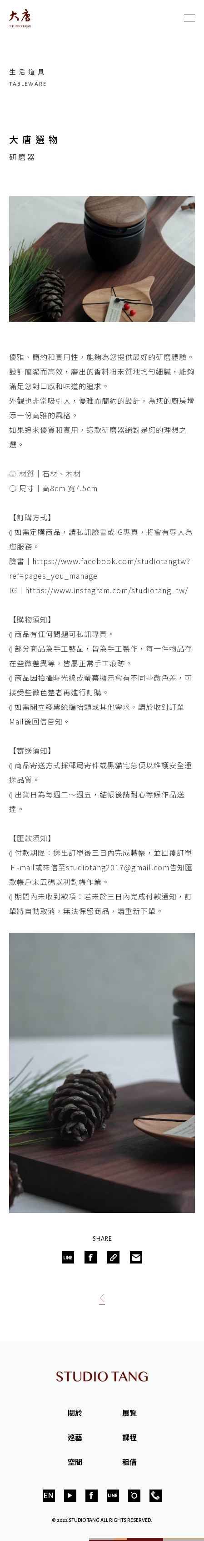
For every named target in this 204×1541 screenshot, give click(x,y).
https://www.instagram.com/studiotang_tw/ (106, 590)
